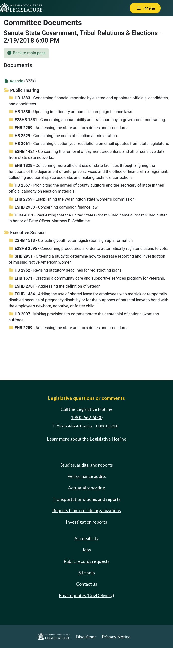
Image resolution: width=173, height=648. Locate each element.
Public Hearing (21, 90)
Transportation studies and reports (87, 499)
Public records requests (87, 561)
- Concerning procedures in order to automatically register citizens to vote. (88, 248)
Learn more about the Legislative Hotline (86, 439)
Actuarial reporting (86, 487)
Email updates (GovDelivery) (86, 595)
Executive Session (25, 232)
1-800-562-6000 (86, 417)
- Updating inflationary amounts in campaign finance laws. (71, 111)
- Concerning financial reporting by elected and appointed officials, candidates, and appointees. (89, 101)
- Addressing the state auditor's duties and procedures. (69, 127)
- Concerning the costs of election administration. (63, 135)
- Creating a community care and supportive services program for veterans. (87, 278)
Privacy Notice (116, 636)
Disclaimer (86, 636)
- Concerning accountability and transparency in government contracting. (87, 119)
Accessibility (86, 538)
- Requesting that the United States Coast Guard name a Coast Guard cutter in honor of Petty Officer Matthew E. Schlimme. (88, 218)
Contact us (86, 584)
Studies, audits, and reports (86, 465)
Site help (86, 572)
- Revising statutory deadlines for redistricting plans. (66, 270)
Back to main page (26, 53)
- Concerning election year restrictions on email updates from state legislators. (89, 143)
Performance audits (86, 476)
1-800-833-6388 (106, 426)
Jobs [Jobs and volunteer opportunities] (86, 549)
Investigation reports (86, 522)
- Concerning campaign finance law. (53, 207)
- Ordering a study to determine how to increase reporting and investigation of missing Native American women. (87, 259)
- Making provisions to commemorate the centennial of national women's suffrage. (84, 317)
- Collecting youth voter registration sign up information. (71, 240)
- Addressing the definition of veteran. (55, 286)
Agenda (13, 81)
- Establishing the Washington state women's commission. (72, 199)
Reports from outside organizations (86, 510)
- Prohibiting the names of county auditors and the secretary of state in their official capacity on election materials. (86, 188)
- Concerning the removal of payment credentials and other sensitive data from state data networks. (87, 154)
